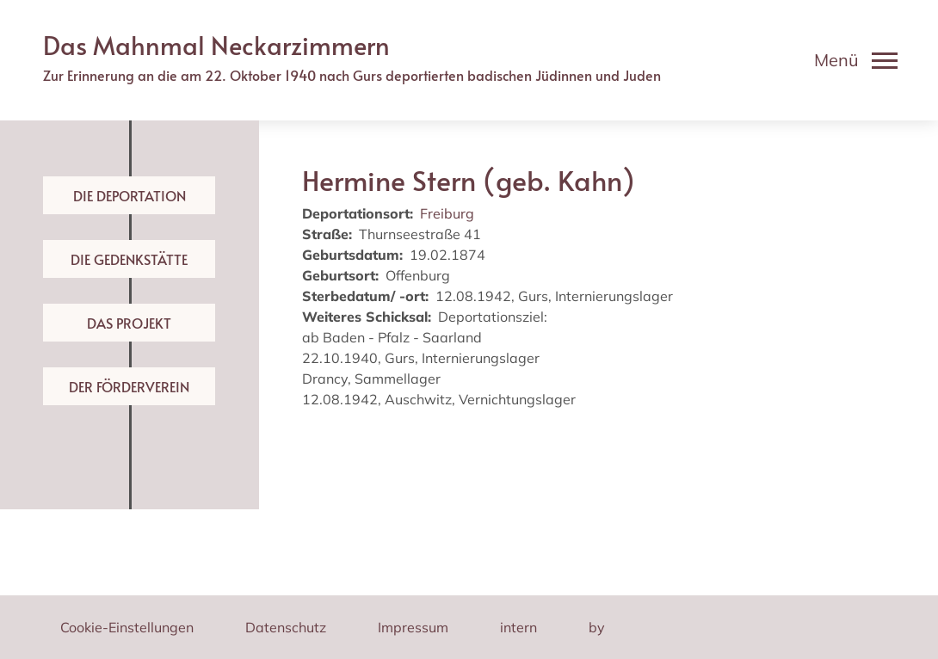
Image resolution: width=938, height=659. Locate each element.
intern (518, 627)
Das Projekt (129, 322)
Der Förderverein (129, 386)
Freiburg (447, 213)
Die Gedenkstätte (129, 258)
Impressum (413, 627)
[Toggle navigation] (856, 60)
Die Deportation (129, 195)
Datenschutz (285, 627)
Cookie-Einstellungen (127, 627)
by (597, 627)
